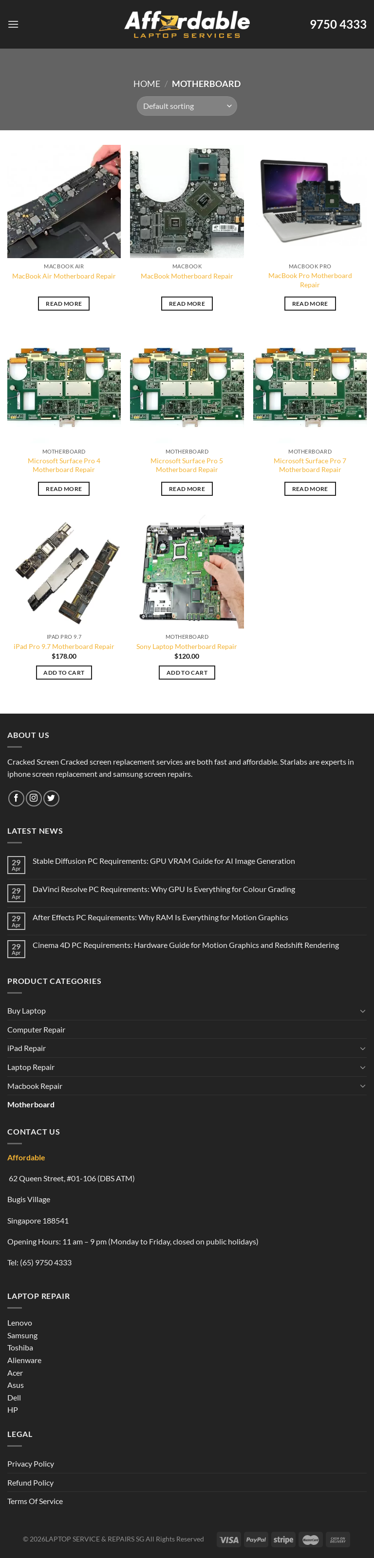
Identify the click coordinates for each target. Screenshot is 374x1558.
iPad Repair (26, 1047)
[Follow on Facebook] (16, 798)
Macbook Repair (34, 1085)
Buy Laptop (26, 1010)
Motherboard (31, 1104)
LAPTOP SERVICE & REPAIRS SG (94, 1539)
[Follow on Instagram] (34, 798)
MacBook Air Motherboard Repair (64, 276)
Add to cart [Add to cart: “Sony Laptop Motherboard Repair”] (187, 672)
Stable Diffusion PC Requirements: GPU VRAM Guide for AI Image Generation (164, 860)
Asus (15, 1384)
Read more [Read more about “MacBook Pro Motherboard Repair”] (310, 303)
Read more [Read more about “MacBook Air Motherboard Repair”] (64, 303)
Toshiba (20, 1347)
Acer (15, 1372)
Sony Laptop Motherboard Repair (186, 646)
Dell (14, 1397)
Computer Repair (36, 1029)
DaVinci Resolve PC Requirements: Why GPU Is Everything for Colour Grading (164, 888)
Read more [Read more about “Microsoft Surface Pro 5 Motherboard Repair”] (187, 489)
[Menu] (13, 24)
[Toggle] (363, 1010)
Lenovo (19, 1322)
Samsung (22, 1335)
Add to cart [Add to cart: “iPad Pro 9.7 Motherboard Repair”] (63, 672)
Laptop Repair (31, 1066)
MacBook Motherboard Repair (187, 276)
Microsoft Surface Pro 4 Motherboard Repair (64, 465)
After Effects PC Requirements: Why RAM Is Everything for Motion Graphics (160, 917)
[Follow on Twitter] (51, 798)
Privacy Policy (30, 1463)
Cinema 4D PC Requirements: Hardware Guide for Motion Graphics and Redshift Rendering (186, 944)
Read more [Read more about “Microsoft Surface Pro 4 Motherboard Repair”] (64, 489)
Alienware (24, 1360)
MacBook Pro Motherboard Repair (310, 280)
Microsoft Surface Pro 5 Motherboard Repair (186, 465)
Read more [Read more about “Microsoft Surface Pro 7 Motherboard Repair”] (310, 489)
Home (146, 83)
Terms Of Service (35, 1500)
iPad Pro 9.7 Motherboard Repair (64, 646)
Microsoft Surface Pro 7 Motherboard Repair (310, 465)
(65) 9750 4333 (46, 1262)
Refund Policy (30, 1482)
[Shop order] (187, 106)
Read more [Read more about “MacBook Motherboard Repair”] (187, 303)
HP (12, 1409)
